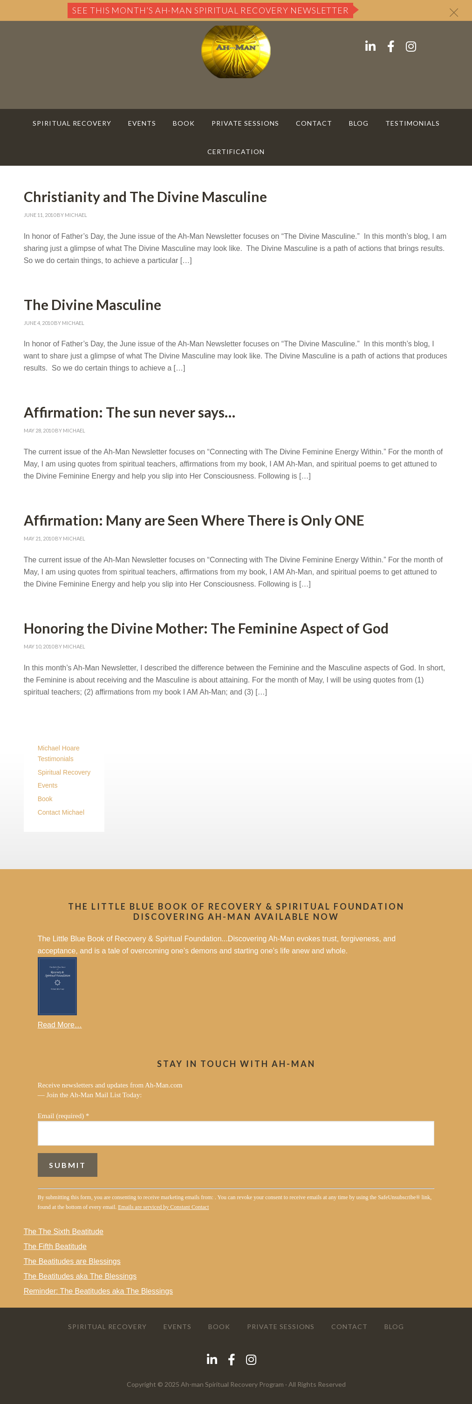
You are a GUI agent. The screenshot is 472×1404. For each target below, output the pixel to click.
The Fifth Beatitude (55, 1246)
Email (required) (63, 1116)
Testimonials (56, 759)
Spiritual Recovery (64, 772)
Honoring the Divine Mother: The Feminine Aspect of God (206, 628)
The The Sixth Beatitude (63, 1231)
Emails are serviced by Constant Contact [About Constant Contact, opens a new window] (163, 1207)
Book (45, 799)
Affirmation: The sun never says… (129, 412)
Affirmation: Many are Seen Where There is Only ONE (194, 520)
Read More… (60, 1025)
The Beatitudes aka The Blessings (80, 1276)
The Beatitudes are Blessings (72, 1261)
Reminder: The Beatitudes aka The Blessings (98, 1291)
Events (48, 785)
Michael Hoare (59, 748)
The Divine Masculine (92, 304)
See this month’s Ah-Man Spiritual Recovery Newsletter (210, 10)
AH (236, 52)
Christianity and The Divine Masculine (145, 196)
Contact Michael (61, 812)
